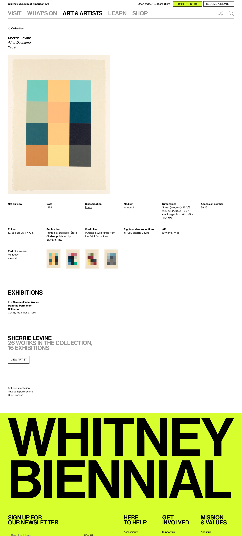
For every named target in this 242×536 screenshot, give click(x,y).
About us (206, 531)
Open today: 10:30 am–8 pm (154, 3)
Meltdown (13, 254)
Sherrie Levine (19, 38)
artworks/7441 (170, 232)
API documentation (19, 387)
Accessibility (131, 531)
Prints (88, 207)
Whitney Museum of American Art (28, 3)
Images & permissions (20, 391)
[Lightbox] (59, 124)
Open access (15, 394)
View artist (19, 359)
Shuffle (220, 13)
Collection (17, 28)
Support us (168, 531)
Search (231, 13)
